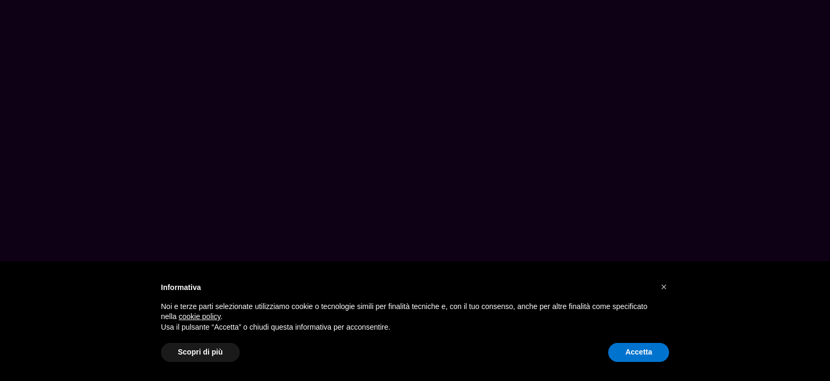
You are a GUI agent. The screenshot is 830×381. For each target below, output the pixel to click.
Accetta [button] (638, 352)
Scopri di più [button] (200, 352)
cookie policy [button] (199, 316)
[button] (663, 286)
